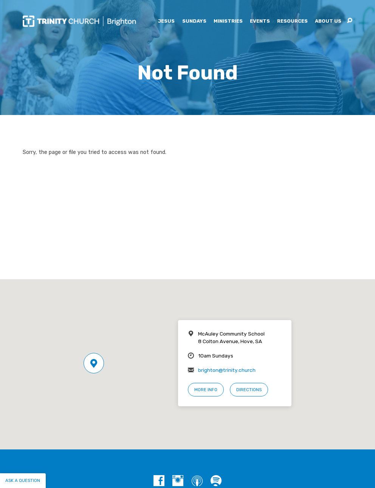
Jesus (166, 21)
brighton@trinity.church (227, 370)
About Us (328, 21)
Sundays (194, 21)
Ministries (228, 21)
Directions (249, 389)
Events (260, 21)
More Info (205, 389)
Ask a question (22, 480)
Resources (292, 21)
